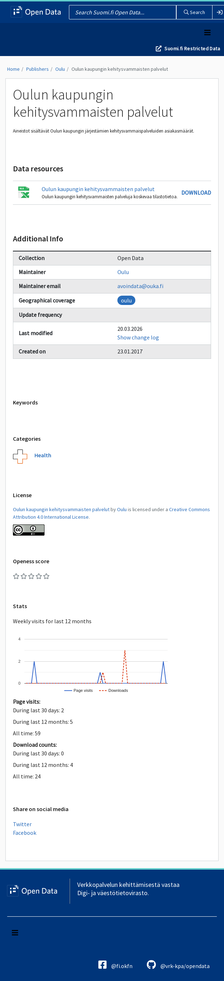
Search (194, 12)
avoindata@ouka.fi (140, 286)
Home (13, 69)
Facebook (24, 832)
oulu (126, 300)
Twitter (22, 824)
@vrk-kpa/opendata (178, 965)
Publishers (37, 69)
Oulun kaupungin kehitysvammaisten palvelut (119, 69)
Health (42, 455)
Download (196, 192)
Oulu (60, 69)
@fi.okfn (115, 965)
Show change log (138, 337)
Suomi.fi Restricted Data (192, 48)
